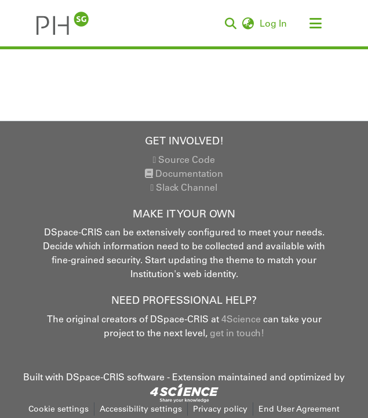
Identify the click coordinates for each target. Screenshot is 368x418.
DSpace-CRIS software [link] (115, 377)
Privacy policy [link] (220, 409)
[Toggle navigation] (316, 23)
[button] (63, 23)
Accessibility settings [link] (141, 409)
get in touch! (237, 333)
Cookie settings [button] (58, 409)
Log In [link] (274, 23)
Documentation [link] (184, 173)
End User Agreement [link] (299, 409)
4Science (241, 319)
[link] (184, 392)
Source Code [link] (184, 159)
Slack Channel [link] (184, 187)
